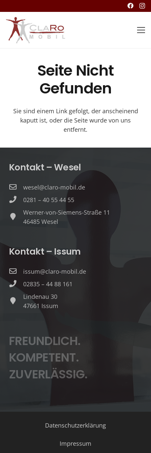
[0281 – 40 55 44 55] (16, 199)
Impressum (75, 443)
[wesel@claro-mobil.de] (16, 187)
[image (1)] (35, 30)
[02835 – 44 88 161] (16, 284)
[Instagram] (142, 6)
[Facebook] (130, 6)
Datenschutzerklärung (75, 425)
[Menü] (141, 30)
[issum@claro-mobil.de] (16, 271)
